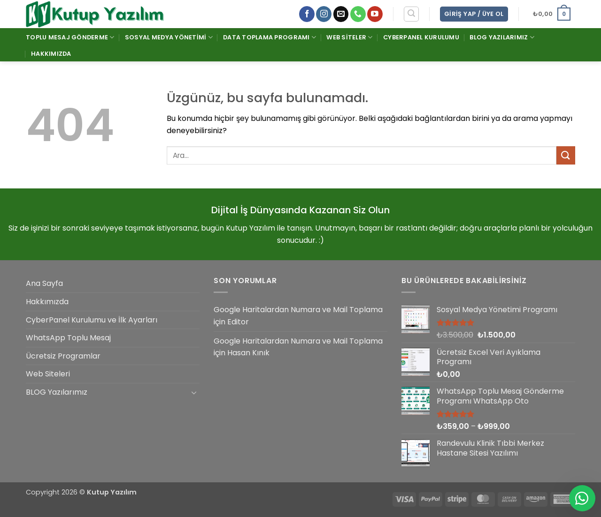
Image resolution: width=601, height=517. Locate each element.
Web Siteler (349, 37)
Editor (238, 321)
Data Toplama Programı (269, 37)
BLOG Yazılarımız (502, 37)
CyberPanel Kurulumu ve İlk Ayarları (91, 320)
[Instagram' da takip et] (323, 14)
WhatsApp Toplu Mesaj (68, 337)
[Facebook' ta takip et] (307, 14)
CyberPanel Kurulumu (421, 37)
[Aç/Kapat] (194, 392)
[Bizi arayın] (358, 14)
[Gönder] (565, 155)
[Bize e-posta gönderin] (341, 14)
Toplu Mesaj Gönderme (70, 37)
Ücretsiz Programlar (63, 356)
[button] (411, 14)
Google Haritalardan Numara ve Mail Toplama (298, 309)
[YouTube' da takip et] (375, 14)
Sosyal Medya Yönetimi (169, 37)
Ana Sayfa (44, 283)
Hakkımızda (51, 54)
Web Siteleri (48, 373)
